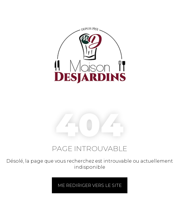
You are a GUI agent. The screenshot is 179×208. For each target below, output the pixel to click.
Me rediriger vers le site (90, 185)
